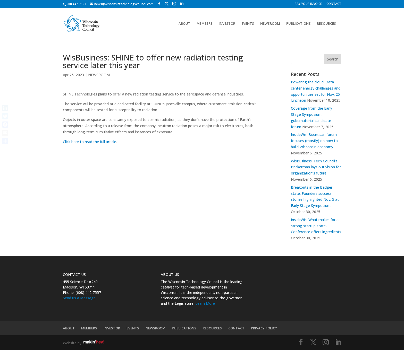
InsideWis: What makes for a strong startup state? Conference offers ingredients (316, 225)
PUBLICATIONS (298, 24)
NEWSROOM (270, 24)
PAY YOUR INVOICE (308, 4)
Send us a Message (79, 297)
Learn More (205, 303)
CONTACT (333, 4)
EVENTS (247, 24)
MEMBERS (205, 24)
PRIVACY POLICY (264, 328)
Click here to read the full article (89, 141)
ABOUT (184, 24)
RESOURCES (326, 24)
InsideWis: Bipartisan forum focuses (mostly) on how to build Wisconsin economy (314, 140)
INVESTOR (227, 24)
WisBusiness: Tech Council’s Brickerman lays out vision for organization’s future (316, 167)
